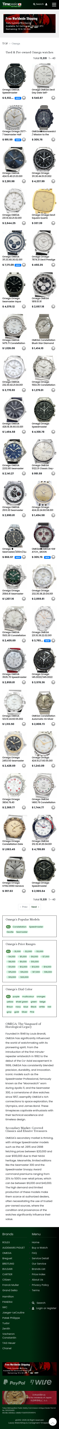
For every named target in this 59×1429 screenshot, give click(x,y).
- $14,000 (46, 966)
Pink (32, 1011)
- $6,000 (33, 956)
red (49, 1006)
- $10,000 (34, 961)
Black (33, 1006)
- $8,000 (11, 961)
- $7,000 (45, 956)
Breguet (7, 1258)
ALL (8, 926)
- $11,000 (11, 966)
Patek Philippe (11, 1318)
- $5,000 (22, 956)
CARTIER (7, 1274)
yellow (10, 1001)
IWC (4, 1307)
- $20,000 (23, 977)
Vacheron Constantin (9, 1335)
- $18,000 (47, 971)
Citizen (6, 1279)
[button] (23, 98)
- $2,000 (28, 951)
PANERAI (7, 1302)
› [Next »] (35, 907)
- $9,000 (22, 961)
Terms (36, 1290)
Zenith (6, 1328)
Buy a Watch (40, 1247)
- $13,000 (34, 966)
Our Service (39, 1263)
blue (26, 1006)
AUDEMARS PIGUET (13, 1247)
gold (16, 1011)
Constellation (19, 926)
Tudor (6, 1323)
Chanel (6, 1348)
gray (9, 1011)
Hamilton (8, 1296)
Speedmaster (36, 926)
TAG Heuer (8, 1343)
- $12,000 (22, 966)
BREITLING (8, 1263)
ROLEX (6, 1242)
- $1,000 (17, 951)
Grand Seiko (9, 1290)
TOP (5, 43)
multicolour (28, 996)
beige (42, 1001)
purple (16, 996)
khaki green (22, 1001)
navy (18, 1006)
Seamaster (21, 931)
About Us (37, 1279)
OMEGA (6, 1253)
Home (35, 1242)
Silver (24, 1011)
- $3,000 (39, 951)
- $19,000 (11, 977)
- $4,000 (11, 956)
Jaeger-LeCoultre (13, 1312)
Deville (10, 931)
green (34, 1001)
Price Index (38, 1274)
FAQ (34, 1253)
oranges (41, 996)
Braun (10, 1006)
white (42, 1006)
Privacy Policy (40, 1285)
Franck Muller (10, 1285)
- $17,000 (35, 971)
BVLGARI (7, 1269)
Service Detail (40, 1258)
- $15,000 (11, 971)
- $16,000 (23, 971)
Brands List (38, 1269)
